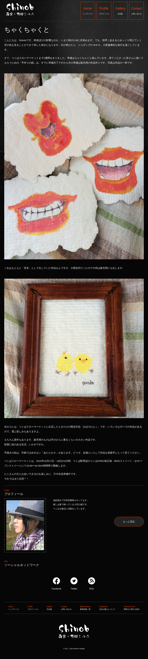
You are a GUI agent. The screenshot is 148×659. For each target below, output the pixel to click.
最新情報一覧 (85, 607)
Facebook (56, 583)
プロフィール (104, 10)
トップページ (88, 10)
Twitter (74, 583)
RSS (91, 583)
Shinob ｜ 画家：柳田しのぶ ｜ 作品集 (73, 645)
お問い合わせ (136, 10)
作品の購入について (107, 607)
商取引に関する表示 (132, 607)
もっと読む (129, 521)
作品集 (120, 10)
